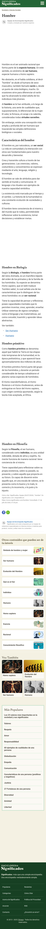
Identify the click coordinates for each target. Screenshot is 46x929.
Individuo (23, 592)
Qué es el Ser (23, 582)
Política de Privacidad (32, 900)
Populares (6, 887)
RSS (25, 906)
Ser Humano (12, 330)
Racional (23, 634)
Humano (10, 335)
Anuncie (5, 906)
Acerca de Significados (11, 900)
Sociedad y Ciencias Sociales (11, 10)
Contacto (6, 912)
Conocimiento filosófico (23, 645)
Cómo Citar (28, 893)
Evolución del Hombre (23, 571)
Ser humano (23, 560)
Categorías (6, 893)
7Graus (21, 920)
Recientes (28, 887)
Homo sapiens (23, 613)
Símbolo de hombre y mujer (23, 550)
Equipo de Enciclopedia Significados (20, 522)
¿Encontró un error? (31, 912)
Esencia (23, 624)
